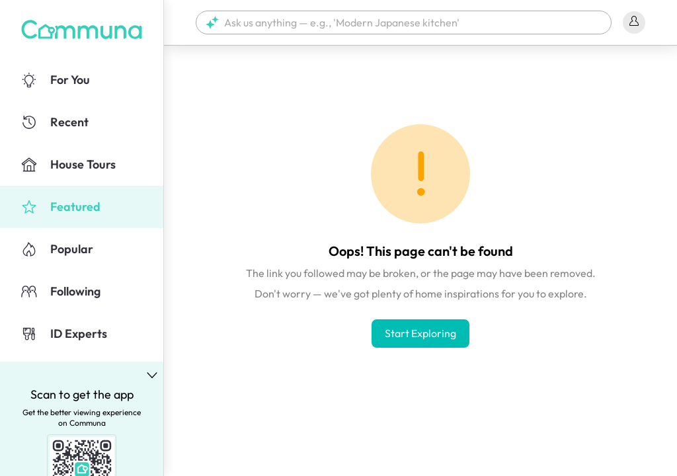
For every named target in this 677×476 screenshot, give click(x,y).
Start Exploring (420, 333)
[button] (404, 22)
